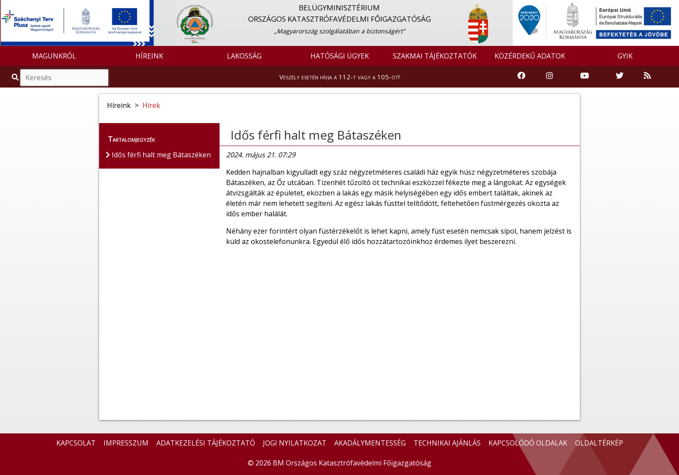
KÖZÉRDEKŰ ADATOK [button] (530, 56)
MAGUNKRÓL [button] (54, 56)
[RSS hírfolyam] (647, 76)
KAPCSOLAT (76, 443)
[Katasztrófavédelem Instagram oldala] (549, 76)
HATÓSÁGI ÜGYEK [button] (339, 56)
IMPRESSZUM (126, 443)
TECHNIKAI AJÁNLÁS (447, 443)
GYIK (625, 56)
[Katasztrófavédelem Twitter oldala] (619, 76)
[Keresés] (64, 77)
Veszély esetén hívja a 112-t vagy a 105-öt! (339, 76)
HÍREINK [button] (149, 56)
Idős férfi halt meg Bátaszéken (315, 135)
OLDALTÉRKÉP (599, 443)
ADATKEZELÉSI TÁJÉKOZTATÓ (205, 443)
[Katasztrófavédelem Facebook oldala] (521, 76)
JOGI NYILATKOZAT (295, 443)
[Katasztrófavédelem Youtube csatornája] (584, 76)
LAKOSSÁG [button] (244, 56)
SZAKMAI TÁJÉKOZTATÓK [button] (435, 56)
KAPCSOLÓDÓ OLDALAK (527, 443)
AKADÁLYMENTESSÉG (370, 443)
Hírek (151, 105)
